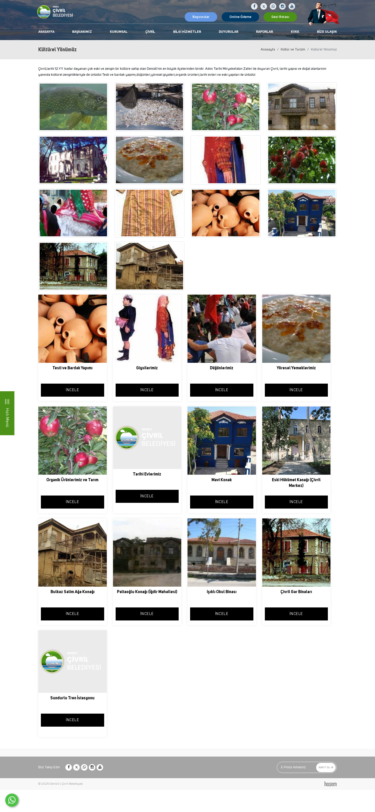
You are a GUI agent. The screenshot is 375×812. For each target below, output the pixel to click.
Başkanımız (82, 32)
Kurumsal (119, 32)
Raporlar (264, 32)
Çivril (150, 32)
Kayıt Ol (326, 767)
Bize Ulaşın (327, 32)
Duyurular (228, 32)
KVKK (295, 32)
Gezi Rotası (280, 17)
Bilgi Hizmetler (187, 32)
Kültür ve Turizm (293, 49)
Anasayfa (46, 32)
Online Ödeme (240, 17)
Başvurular (200, 17)
